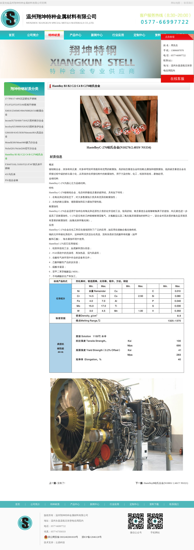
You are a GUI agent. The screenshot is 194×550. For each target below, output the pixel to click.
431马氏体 (10, 174)
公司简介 (33, 35)
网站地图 (175, 3)
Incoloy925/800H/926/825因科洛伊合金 (24, 126)
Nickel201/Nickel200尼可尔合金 (21, 148)
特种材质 (54, 35)
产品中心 (75, 35)
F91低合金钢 (11, 180)
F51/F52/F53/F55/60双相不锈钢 (20, 104)
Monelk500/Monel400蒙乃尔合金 (21, 142)
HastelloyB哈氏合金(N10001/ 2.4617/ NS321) (166, 483)
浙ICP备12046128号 (92, 537)
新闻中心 (97, 35)
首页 (12, 35)
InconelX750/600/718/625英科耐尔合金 (24, 120)
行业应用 (118, 35)
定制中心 (139, 35)
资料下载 (161, 35)
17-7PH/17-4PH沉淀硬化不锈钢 (20, 98)
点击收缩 (169, 36)
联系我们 (188, 3)
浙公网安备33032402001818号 (61, 537)
